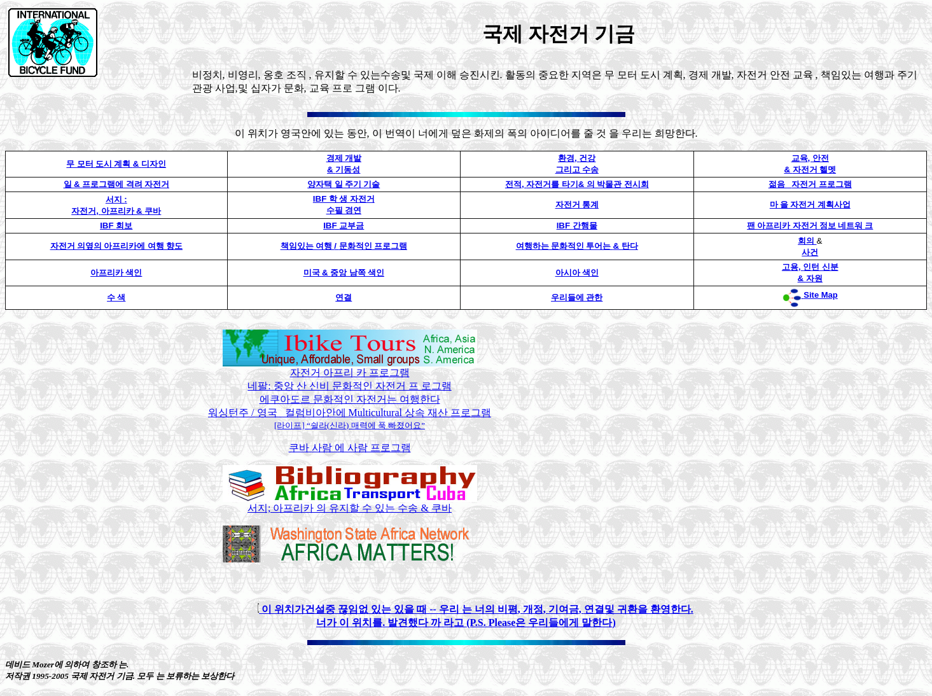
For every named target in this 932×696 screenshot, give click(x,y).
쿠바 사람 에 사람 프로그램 (350, 447)
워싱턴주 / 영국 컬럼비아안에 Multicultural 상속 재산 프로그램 (349, 412)
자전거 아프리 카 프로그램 (350, 372)
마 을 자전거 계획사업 (810, 204)
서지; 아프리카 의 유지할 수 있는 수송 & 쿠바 (350, 503)
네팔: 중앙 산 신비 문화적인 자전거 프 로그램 (349, 385)
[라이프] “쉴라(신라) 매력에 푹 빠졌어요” (349, 425)
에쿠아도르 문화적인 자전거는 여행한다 (350, 399)
